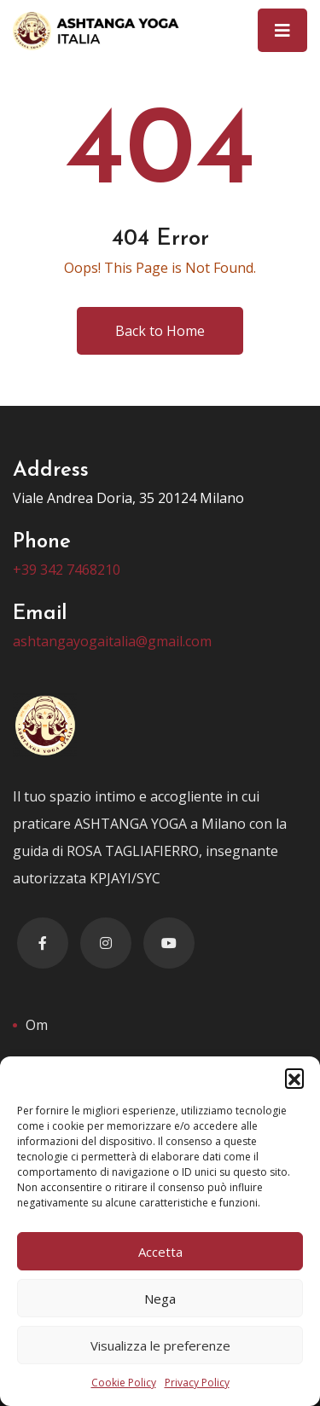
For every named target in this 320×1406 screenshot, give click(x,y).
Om (37, 1024)
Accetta (160, 1251)
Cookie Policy (123, 1382)
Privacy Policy (197, 1382)
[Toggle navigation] (282, 30)
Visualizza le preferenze (160, 1345)
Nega (160, 1298)
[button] (294, 1077)
